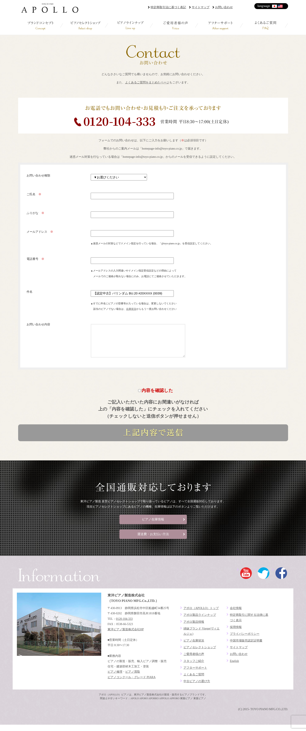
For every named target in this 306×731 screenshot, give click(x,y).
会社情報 (236, 614)
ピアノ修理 (115, 678)
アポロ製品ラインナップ (199, 621)
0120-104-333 (124, 625)
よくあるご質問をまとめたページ (147, 82)
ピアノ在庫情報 (153, 525)
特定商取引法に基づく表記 (168, 7)
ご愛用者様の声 (175, 25)
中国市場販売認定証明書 (246, 646)
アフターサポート (220, 25)
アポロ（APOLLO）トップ (201, 614)
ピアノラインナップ (130, 25)
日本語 (274, 6)
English (280, 6)
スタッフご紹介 (193, 667)
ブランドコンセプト (40, 25)
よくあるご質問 (265, 25)
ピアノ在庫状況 (193, 646)
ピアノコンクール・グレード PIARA (132, 683)
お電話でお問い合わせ (153, 116)
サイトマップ (200, 7)
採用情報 (236, 633)
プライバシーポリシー (244, 640)
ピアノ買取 (132, 678)
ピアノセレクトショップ (85, 25)
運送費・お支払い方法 (153, 540)
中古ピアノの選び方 (196, 687)
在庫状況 (131, 309)
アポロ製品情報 (193, 628)
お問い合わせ (224, 7)
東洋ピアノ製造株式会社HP (126, 635)
